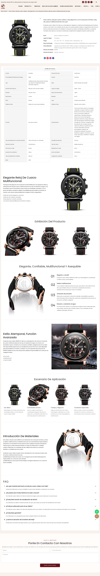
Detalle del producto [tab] (50, 68)
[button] (99, 6)
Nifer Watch (4, 11)
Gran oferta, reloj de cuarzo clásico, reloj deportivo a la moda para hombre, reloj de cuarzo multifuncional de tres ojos (39, 11)
